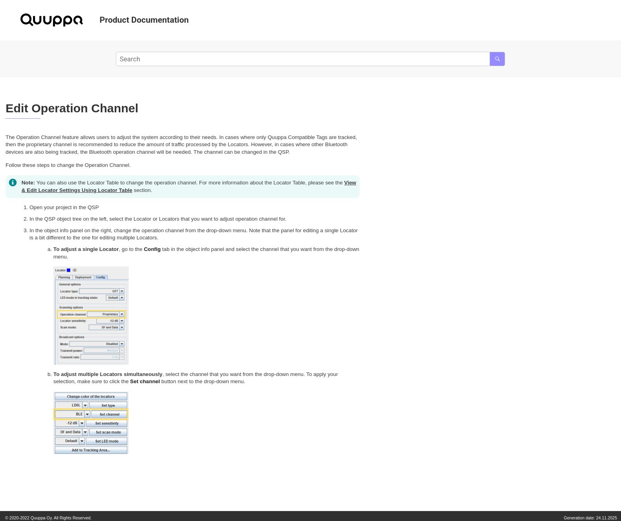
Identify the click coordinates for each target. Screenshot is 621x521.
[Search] (497, 59)
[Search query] (310, 59)
